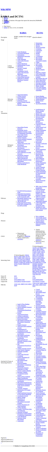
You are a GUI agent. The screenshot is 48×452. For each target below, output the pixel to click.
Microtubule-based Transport (41, 307)
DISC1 (34, 255)
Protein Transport (21, 137)
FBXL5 (43, 258)
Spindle (38, 53)
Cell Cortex (39, 63)
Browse (6, 18)
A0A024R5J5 (17, 281)
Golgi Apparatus (21, 59)
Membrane (20, 66)
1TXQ (34, 283)
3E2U (44, 285)
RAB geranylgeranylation (24, 202)
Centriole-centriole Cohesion (41, 125)
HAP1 (34, 261)
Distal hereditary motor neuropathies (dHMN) (41, 224)
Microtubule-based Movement (22, 361)
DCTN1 (40, 33)
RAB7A (28, 261)
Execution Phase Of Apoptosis (41, 350)
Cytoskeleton (39, 56)
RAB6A (23, 33)
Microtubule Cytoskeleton (39, 65)
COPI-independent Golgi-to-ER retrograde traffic (24, 196)
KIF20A (16, 261)
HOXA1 (38, 261)
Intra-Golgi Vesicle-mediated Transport (22, 135)
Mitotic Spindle (40, 86)
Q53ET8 (28, 281)
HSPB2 (43, 261)
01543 (15, 278)
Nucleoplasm (20, 55)
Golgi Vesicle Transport (23, 350)
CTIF (37, 253)
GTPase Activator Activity (24, 348)
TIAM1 (20, 264)
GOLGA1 (27, 258)
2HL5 (37, 285)
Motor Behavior (40, 158)
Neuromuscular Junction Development (40, 121)
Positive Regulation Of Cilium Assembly (41, 362)
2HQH (41, 285)
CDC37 (43, 252)
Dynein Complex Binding (24, 370)
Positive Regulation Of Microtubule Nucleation (41, 164)
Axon (37, 71)
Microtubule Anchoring (23, 335)
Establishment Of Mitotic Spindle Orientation (40, 111)
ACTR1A (34, 247)
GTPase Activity (21, 96)
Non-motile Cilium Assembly (41, 178)
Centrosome (39, 50)
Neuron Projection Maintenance (40, 181)
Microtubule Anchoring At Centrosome (39, 139)
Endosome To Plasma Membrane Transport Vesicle (23, 80)
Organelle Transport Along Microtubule (41, 312)
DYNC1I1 (35, 256)
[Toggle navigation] (1, 14)
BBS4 (41, 249)
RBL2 (34, 271)
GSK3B (42, 259)
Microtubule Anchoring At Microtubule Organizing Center (24, 322)
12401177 (6, 22)
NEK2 (39, 267)
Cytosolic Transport (22, 388)
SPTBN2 (34, 273)
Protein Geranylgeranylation (22, 313)
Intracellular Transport (23, 317)
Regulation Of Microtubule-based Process (41, 332)
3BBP (22, 284)
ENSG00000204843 (37, 279)
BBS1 (38, 249)
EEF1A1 (34, 258)
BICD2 (16, 256)
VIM (33, 274)
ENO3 (39, 258)
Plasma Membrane (22, 63)
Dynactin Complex (41, 356)
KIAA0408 (35, 262)
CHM (19, 256)
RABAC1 (16, 262)
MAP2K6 (40, 264)
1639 (33, 276)
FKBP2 (20, 258)
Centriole (38, 52)
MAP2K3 (34, 264)
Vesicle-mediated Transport (24, 139)
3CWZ (26, 284)
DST (37, 255)
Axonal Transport (40, 167)
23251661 (20, 239)
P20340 (24, 281)
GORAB (27, 259)
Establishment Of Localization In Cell (22, 330)
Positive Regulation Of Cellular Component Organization (41, 379)
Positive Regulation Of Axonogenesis (23, 358)
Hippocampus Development (39, 359)
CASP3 (34, 252)
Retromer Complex (41, 72)
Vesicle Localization (41, 428)
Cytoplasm (38, 49)
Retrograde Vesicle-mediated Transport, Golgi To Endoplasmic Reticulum (24, 132)
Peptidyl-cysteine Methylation (21, 141)
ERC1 (15, 258)
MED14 (40, 265)
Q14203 (42, 281)
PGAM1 (34, 270)
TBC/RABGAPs (21, 201)
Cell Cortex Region (41, 87)
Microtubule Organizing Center (40, 347)
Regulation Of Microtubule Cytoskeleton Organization (24, 414)
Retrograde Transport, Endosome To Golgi (23, 156)
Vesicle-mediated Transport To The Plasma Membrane (24, 393)
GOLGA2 (16, 259)
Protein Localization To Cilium (41, 430)
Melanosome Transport (39, 135)
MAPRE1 (35, 265)
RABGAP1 (23, 262)
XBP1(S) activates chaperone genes (40, 197)
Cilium (37, 62)
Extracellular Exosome (23, 77)
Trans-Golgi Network (23, 60)
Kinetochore (39, 43)
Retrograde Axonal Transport (41, 426)
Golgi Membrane (21, 52)
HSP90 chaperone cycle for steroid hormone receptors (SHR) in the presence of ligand (40, 192)
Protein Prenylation (22, 319)
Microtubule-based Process (24, 382)
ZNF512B (38, 274)
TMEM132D (26, 264)
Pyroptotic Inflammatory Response (39, 387)
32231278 (38, 243)
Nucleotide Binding (22, 94)
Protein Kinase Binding (39, 101)
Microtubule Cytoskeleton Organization (39, 337)
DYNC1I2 (41, 256)
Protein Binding (21, 97)
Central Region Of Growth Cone (40, 415)
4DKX (30, 284)
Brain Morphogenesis (41, 421)
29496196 (27, 236)
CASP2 (43, 250)
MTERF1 (34, 267)
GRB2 (37, 259)
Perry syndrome (40, 216)
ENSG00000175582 (19, 279)
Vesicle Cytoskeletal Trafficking (41, 418)
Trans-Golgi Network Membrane (23, 73)
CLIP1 (34, 253)
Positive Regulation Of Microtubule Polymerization (41, 132)
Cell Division (39, 152)
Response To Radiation (39, 383)
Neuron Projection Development (22, 147)
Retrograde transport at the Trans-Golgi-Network (24, 199)
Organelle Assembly (22, 351)
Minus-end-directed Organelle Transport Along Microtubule (24, 160)
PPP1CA (39, 270)
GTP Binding (20, 99)
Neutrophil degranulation (23, 194)
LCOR (44, 262)
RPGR (37, 271)
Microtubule (39, 57)
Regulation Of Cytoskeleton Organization (39, 434)
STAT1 (39, 273)
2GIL (19, 284)
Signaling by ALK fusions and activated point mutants (41, 208)
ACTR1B (40, 247)
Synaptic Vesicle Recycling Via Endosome (24, 409)
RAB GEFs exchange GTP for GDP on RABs (24, 204)
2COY (37, 283)
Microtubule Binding (41, 97)
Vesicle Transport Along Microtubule (41, 393)
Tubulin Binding (40, 99)
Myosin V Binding (22, 105)
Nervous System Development (40, 117)
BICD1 (27, 255)
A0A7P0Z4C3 (36, 281)
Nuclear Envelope (40, 47)
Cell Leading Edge (40, 74)
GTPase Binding (21, 407)
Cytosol (19, 62)
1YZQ (15, 284)
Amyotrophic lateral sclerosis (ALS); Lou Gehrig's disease (41, 219)
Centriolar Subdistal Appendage (41, 89)
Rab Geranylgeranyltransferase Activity (24, 345)
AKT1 (44, 247)
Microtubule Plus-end (41, 78)
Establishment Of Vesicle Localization (41, 408)
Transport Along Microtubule (21, 418)
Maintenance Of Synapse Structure (40, 169)
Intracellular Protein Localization (22, 337)
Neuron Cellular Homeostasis (40, 160)
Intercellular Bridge (41, 84)
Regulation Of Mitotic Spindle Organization (40, 155)
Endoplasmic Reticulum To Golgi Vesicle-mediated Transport (24, 385)
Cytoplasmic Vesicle (22, 71)
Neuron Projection (40, 81)
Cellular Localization (22, 316)
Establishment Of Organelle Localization (40, 341)
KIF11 (40, 262)
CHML (23, 256)
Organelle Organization (39, 321)
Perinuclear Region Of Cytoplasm (41, 390)
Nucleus (38, 46)
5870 (15, 276)
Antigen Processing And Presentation (23, 144)
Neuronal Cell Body (41, 83)
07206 (34, 278)
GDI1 (23, 258)
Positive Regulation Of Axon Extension (23, 405)
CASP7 (39, 252)
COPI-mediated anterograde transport (41, 200)
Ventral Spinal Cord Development (41, 128)
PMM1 (24, 261)
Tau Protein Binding (41, 103)
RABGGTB (29, 262)
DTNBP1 (41, 255)
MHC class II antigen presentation (41, 187)
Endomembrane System (23, 65)
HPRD (5, 27)
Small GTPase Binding (23, 304)
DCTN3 (41, 253)
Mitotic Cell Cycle (40, 114)
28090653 (38, 240)
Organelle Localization (39, 402)
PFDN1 (41, 268)
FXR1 (34, 259)
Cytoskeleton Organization (39, 318)
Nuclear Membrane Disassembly (41, 150)
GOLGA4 (22, 259)
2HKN (41, 283)
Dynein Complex (40, 69)
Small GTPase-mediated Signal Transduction (23, 377)
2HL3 (33, 285)
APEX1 (34, 249)
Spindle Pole (39, 44)
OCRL (20, 261)
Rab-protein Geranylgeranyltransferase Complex (24, 310)
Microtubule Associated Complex (41, 60)
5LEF (15, 285)
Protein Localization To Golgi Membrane (23, 163)
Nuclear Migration (40, 115)
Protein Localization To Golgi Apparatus (23, 150)
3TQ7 (33, 286)
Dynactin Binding (22, 363)
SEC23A (42, 271)
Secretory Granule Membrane (22, 68)
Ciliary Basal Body (22, 75)
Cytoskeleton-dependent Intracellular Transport (39, 302)
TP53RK (43, 273)
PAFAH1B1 (35, 268)
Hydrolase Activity (22, 100)
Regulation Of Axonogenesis (21, 399)
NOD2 (43, 267)
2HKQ (45, 283)
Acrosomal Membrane (23, 53)
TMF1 (15, 265)
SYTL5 (16, 264)
